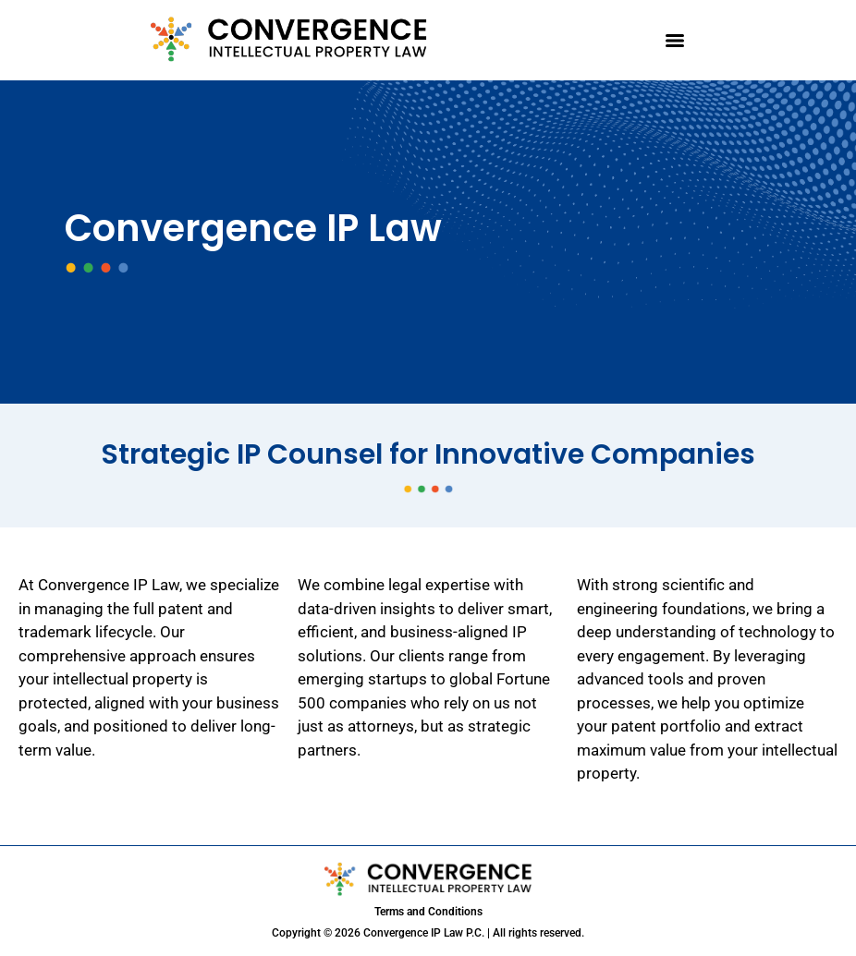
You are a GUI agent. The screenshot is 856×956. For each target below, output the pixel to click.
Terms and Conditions (428, 911)
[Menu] (674, 40)
